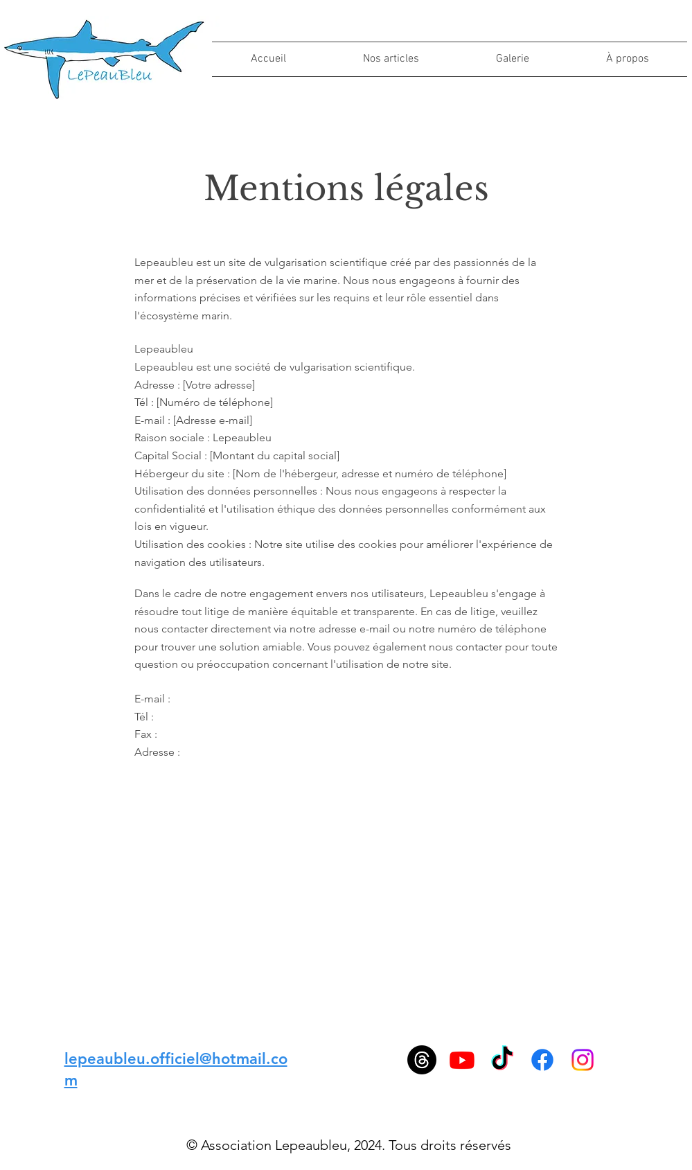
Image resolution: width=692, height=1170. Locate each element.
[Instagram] (582, 1059)
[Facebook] (542, 1059)
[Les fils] (421, 1059)
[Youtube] (462, 1059)
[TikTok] (502, 1059)
